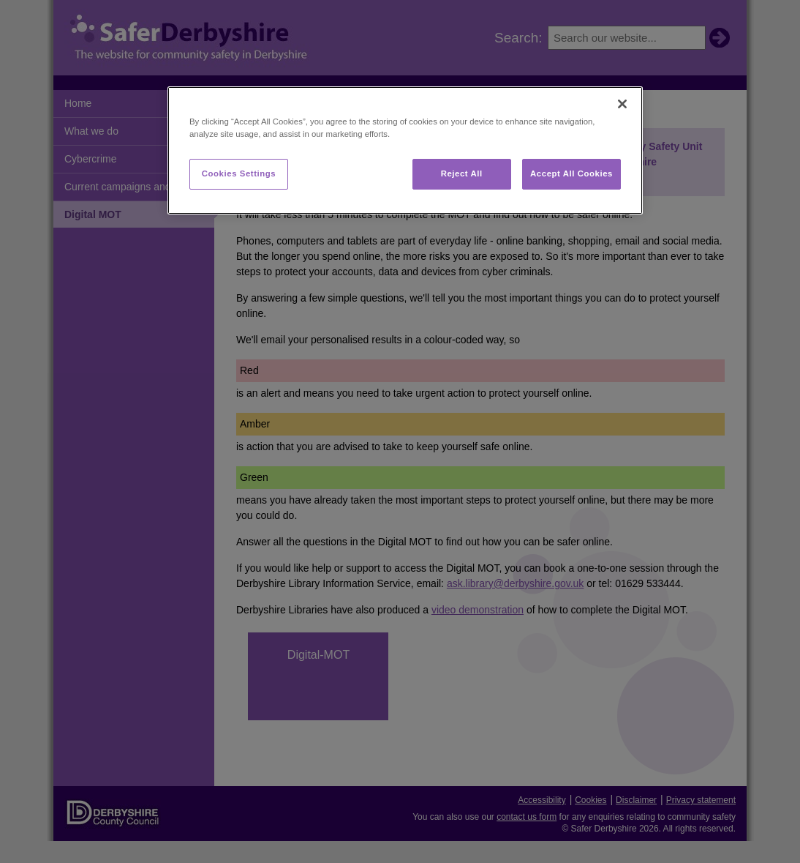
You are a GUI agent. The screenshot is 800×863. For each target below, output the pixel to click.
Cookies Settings (239, 173)
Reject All (462, 173)
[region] (405, 150)
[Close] (622, 104)
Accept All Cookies (571, 173)
